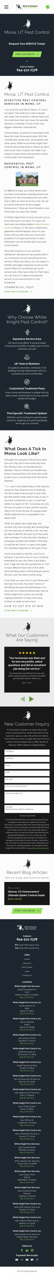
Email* (7, 773)
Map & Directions (27, 998)
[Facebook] (22, 1251)
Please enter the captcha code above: (19, 810)
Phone (7, 766)
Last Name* (9, 759)
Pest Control (27, 968)
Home (27, 960)
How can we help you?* (14, 794)
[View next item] (31, 699)
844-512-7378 (27, 70)
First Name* (9, 752)
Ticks (7, 486)
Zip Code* (9, 780)
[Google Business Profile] (27, 1251)
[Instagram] (32, 1251)
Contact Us (27, 976)
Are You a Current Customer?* (16, 787)
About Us (27, 964)
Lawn (27, 972)
